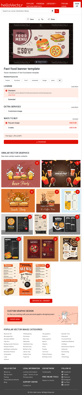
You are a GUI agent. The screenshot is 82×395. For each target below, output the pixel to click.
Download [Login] (41, 142)
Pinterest (66, 377)
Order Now (15, 319)
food (25, 80)
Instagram (66, 380)
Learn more (11, 95)
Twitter (65, 375)
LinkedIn (65, 385)
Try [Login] (40, 19)
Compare (75, 119)
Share (51, 19)
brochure (17, 80)
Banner (8, 80)
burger (45, 80)
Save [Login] (30, 19)
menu (53, 80)
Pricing (64, 4)
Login (63, 6)
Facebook (66, 372)
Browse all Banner (41, 301)
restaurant (35, 80)
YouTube (66, 382)
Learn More (74, 86)
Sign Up (77, 5)
